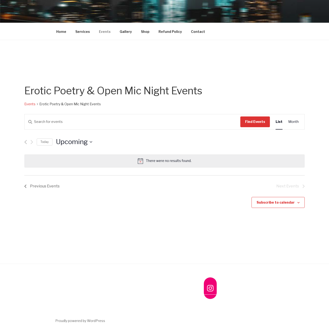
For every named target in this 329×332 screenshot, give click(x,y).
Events (105, 32)
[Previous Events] (25, 142)
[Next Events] (32, 142)
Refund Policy (170, 32)
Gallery (126, 32)
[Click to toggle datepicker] (74, 142)
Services (82, 32)
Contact (198, 32)
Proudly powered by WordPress (80, 321)
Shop (145, 32)
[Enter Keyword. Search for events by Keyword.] (132, 121)
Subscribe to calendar (276, 202)
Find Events (255, 122)
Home (61, 32)
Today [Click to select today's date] (45, 142)
